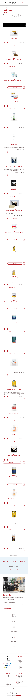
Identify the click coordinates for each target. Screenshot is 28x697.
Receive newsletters (7, 608)
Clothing (20, 662)
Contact (20, 669)
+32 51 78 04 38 (20, 682)
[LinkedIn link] (10, 663)
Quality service (14, 631)
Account (8, 673)
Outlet (20, 666)
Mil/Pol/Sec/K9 (20, 659)
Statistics (14, 693)
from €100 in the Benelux (14, 621)
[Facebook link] (7, 663)
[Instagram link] (3, 663)
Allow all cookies (18, 695)
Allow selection (13, 695)
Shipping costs (8, 680)
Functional (9, 693)
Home (3, 7)
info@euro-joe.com (20, 684)
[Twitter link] (4, 663)
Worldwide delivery (14, 651)
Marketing (18, 693)
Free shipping (14, 620)
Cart (8, 676)
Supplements (20, 663)
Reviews (20, 668)
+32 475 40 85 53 (20, 683)
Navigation (20, 656)
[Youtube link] (6, 663)
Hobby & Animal (20, 660)
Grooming (20, 661)
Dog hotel (20, 667)
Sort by (14, 26)
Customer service (8, 684)
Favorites (8, 677)
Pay (7, 683)
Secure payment (14, 641)
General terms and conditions (8, 679)
